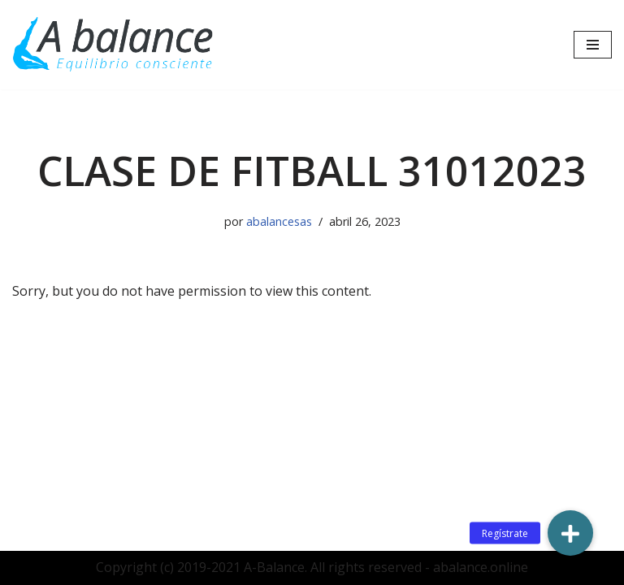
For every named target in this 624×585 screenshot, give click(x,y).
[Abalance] (113, 44)
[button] (570, 533)
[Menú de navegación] (593, 44)
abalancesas (279, 221)
